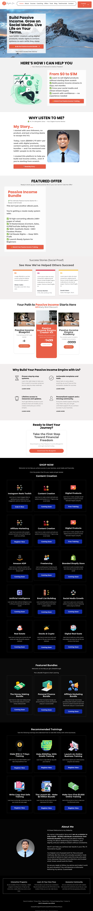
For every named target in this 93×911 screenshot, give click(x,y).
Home (21, 3)
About (27, 3)
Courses (33, 3)
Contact (71, 3)
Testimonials (63, 3)
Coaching (40, 3)
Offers (46, 3)
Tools (51, 3)
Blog (55, 3)
